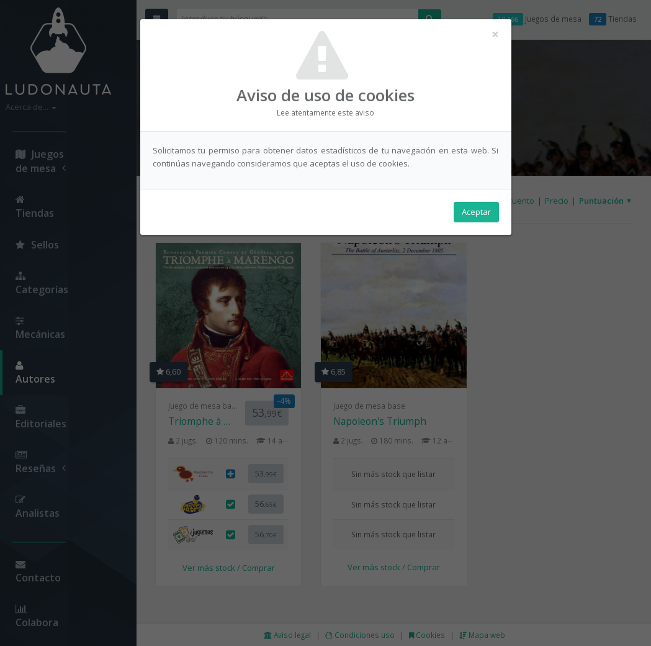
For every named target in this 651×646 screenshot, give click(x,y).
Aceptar (476, 211)
